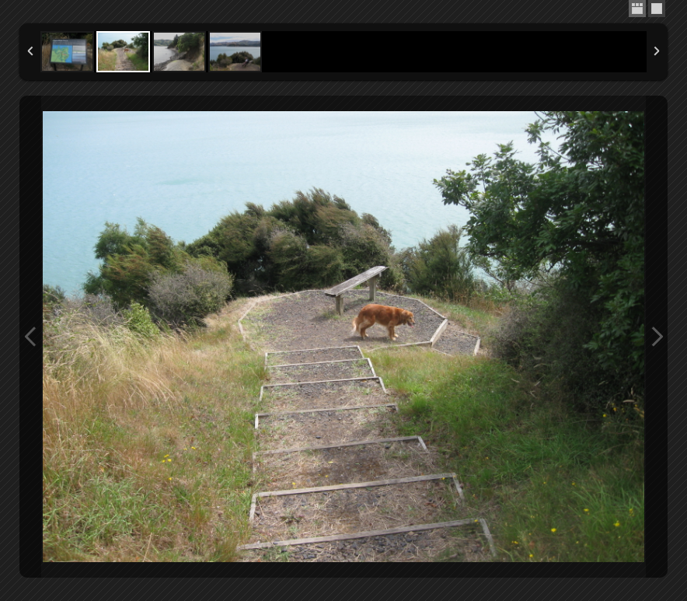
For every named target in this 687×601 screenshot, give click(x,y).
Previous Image (30, 337)
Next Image (657, 337)
